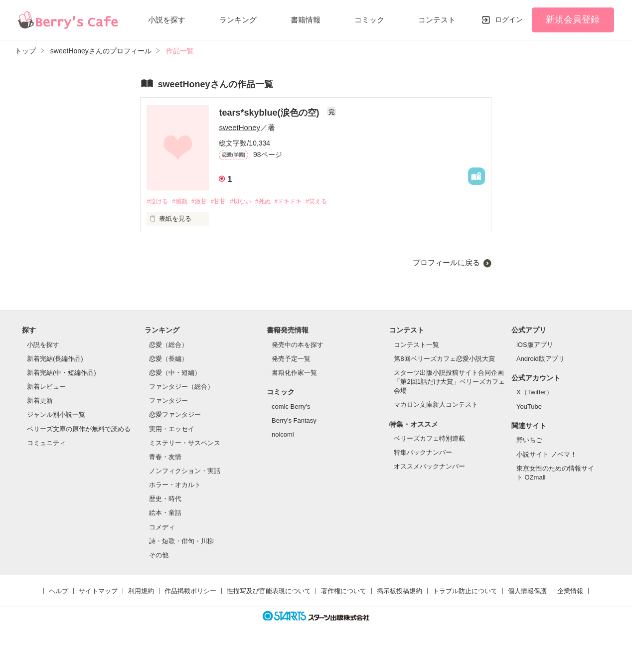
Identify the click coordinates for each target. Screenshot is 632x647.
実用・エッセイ (171, 429)
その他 (158, 555)
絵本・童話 (165, 513)
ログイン (509, 19)
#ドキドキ (303, 201)
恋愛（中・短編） (175, 373)
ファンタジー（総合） (181, 387)
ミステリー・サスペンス (184, 443)
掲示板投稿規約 (399, 591)
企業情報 (570, 591)
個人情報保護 (527, 591)
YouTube (529, 407)
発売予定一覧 (291, 359)
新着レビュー (46, 387)
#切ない (250, 201)
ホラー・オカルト (175, 485)
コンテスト (437, 19)
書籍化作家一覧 (294, 373)
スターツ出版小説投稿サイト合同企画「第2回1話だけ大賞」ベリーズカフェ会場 (449, 382)
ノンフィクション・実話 (184, 471)
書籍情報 (305, 19)
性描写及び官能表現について (269, 591)
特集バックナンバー (423, 453)
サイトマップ (98, 591)
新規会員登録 (573, 19)
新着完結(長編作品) (55, 359)
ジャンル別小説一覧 (56, 415)
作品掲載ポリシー (190, 591)
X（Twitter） (534, 393)
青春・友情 (165, 457)
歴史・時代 (165, 499)
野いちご (529, 441)
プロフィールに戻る (446, 263)
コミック (369, 19)
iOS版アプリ (534, 345)
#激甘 (204, 201)
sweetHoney (239, 127)
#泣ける (158, 201)
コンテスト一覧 (416, 345)
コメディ (162, 527)
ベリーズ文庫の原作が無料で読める (79, 429)
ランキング (238, 19)
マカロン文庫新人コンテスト (436, 405)
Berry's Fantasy (294, 421)
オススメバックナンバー (429, 467)
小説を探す (166, 19)
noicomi (283, 435)
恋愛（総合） (168, 345)
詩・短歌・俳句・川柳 (181, 541)
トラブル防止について (465, 591)
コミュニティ (46, 443)
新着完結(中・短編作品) (61, 373)
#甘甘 (226, 201)
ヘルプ (58, 591)
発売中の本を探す (297, 345)
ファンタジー (168, 401)
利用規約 (141, 591)
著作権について (343, 591)
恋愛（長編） (168, 359)
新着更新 (40, 401)
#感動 (183, 201)
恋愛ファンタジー (175, 415)
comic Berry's (291, 407)
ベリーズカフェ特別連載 (429, 439)
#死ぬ (276, 201)
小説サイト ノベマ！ (546, 455)
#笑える (334, 201)
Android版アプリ (540, 359)
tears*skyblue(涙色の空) (270, 113)
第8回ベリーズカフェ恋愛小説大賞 (444, 359)
